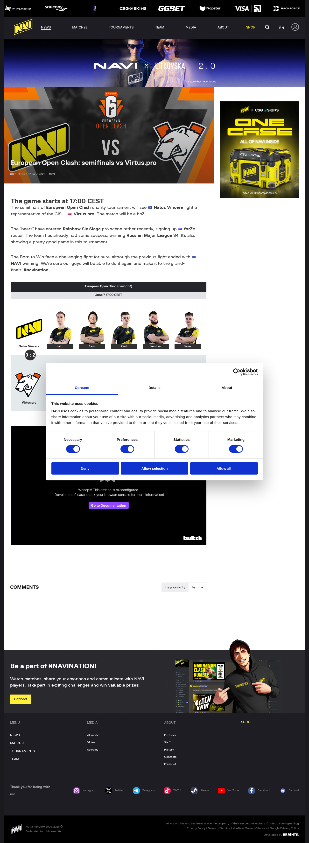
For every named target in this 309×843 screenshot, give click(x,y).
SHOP (245, 722)
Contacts (170, 756)
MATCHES (17, 743)
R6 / (13, 174)
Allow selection (154, 468)
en (281, 28)
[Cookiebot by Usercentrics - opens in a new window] (237, 371)
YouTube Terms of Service (250, 828)
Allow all (224, 468)
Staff (167, 742)
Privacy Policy (196, 828)
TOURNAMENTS (22, 751)
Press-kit (170, 764)
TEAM (14, 759)
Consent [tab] (82, 388)
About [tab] (227, 388)
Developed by (281, 834)
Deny (85, 468)
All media (93, 735)
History (169, 749)
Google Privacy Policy (284, 828)
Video (91, 742)
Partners (170, 735)
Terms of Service (219, 828)
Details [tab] (154, 388)
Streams (92, 749)
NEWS (15, 735)
